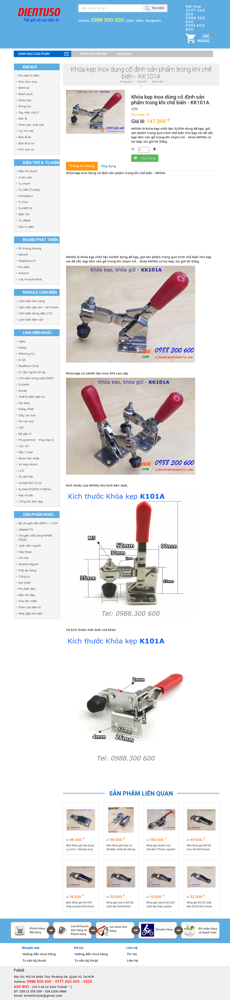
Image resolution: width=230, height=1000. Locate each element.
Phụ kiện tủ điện (29, 75)
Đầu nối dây (27, 595)
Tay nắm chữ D (29, 112)
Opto (22, 341)
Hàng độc (124, 54)
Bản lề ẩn (25, 137)
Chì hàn (24, 558)
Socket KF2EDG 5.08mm (35, 489)
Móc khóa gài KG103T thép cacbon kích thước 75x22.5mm (80, 904)
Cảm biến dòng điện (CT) (35, 313)
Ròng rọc (25, 106)
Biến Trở (24, 214)
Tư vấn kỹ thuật (34, 961)
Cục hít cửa (26, 131)
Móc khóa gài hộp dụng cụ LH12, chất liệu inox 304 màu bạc (80, 847)
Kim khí (141, 81)
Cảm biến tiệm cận (31, 319)
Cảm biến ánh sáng (32, 301)
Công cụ (24, 576)
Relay (22, 347)
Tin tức (132, 954)
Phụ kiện (24, 267)
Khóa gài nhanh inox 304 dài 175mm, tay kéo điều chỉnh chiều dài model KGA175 (161, 847)
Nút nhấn (25, 582)
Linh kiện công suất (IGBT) (36, 378)
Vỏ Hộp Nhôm (28, 464)
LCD (21, 470)
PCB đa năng (27, 570)
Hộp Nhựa (25, 552)
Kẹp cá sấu (26, 495)
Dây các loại (27, 415)
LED (21, 427)
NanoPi (23, 254)
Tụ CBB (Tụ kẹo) (29, 189)
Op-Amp (24, 403)
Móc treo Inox (28, 81)
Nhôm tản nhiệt (29, 458)
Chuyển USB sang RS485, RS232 (36, 537)
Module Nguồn (29, 564)
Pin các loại (26, 421)
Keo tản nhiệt (28, 601)
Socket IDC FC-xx (30, 483)
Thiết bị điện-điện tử (31, 396)
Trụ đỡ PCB (26, 476)
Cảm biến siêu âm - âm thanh (38, 307)
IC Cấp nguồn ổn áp (32, 372)
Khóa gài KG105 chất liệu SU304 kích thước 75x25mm (200, 904)
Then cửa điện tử (29, 607)
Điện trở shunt (28, 171)
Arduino (24, 273)
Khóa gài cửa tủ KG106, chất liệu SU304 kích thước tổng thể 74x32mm (120, 904)
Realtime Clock (29, 366)
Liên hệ (132, 961)
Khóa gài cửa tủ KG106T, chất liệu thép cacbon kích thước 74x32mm (161, 904)
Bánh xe (24, 87)
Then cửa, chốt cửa (31, 124)
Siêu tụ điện (26, 226)
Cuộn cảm (25, 177)
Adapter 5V (26, 529)
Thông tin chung (81, 166)
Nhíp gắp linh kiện (31, 613)
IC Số (22, 360)
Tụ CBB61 (25, 220)
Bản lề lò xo (26, 143)
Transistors (26, 196)
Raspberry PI (27, 260)
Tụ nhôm (24, 183)
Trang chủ (125, 81)
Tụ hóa (23, 202)
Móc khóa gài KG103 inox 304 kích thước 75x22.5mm (199, 847)
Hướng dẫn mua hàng (39, 954)
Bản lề (23, 118)
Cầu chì (24, 446)
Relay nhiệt (26, 409)
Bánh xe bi (26, 94)
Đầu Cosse (26, 452)
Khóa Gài (25, 100)
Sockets (24, 384)
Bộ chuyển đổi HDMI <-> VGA (38, 523)
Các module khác (30, 279)
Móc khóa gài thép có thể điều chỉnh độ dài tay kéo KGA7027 (121, 847)
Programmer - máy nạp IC (36, 439)
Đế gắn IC (25, 433)
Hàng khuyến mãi (93, 54)
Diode (23, 390)
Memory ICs (27, 353)
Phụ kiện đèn (27, 588)
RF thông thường (30, 248)
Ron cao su (26, 149)
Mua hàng (145, 158)
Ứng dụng (108, 166)
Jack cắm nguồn (30, 545)
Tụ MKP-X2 (25, 208)
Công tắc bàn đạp (31, 501)
